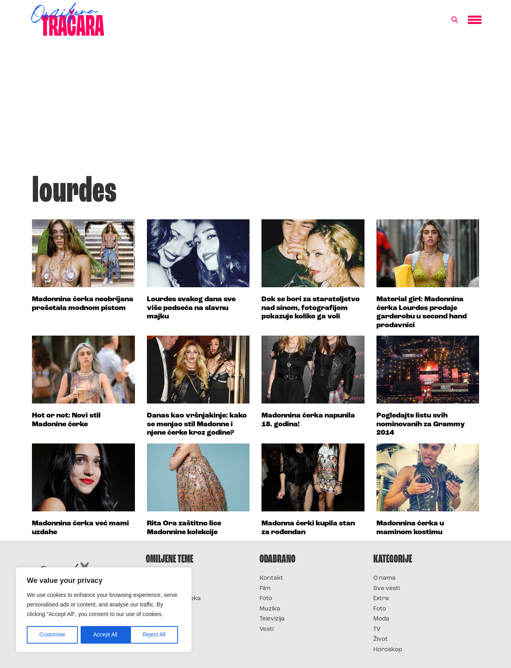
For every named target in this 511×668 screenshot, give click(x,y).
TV (376, 629)
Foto (265, 599)
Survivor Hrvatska (173, 599)
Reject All (104, 635)
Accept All (156, 635)
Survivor (159, 578)
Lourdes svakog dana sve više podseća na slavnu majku (191, 308)
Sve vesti (386, 589)
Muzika (269, 609)
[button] (454, 20)
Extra (381, 599)
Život (380, 639)
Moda (381, 619)
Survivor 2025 (167, 589)
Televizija (272, 619)
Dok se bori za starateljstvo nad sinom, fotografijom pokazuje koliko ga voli (310, 308)
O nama (384, 578)
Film (265, 589)
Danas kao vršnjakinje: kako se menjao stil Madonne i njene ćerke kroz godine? (197, 424)
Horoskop (387, 650)
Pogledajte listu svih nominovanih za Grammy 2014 (420, 424)
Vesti (266, 629)
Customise (52, 635)
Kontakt (271, 578)
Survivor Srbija (168, 609)
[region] (104, 610)
